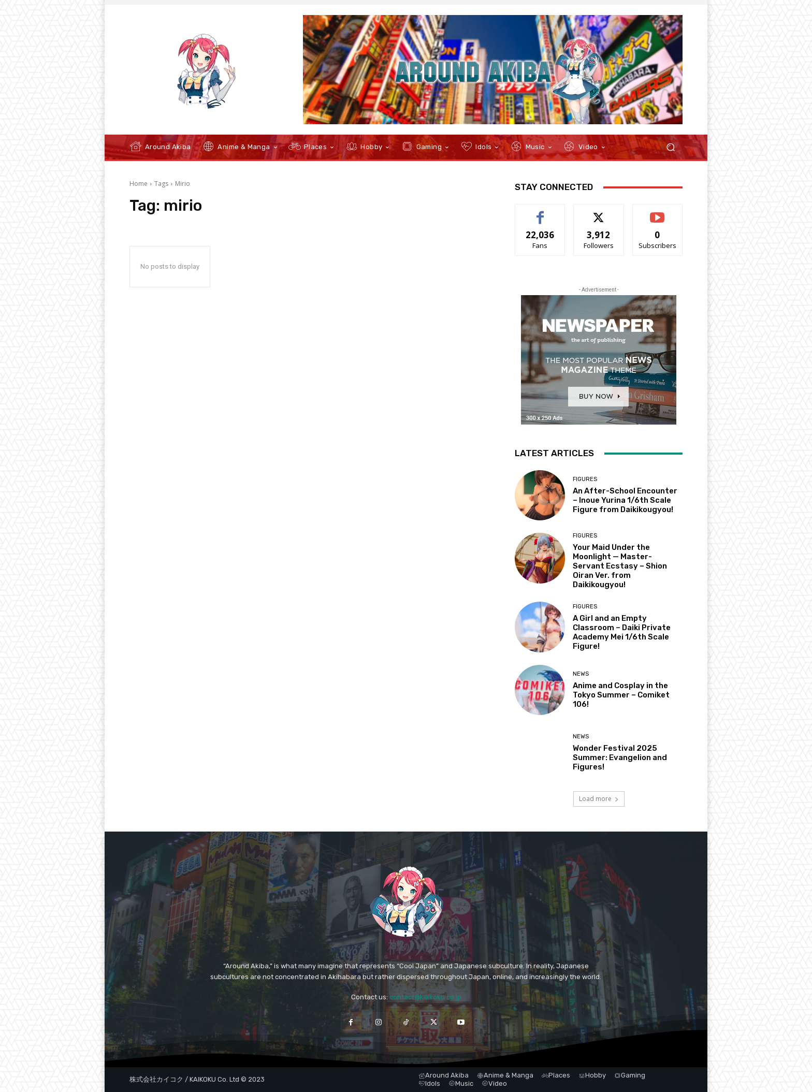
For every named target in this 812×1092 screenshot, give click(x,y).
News (581, 674)
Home (138, 183)
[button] (670, 147)
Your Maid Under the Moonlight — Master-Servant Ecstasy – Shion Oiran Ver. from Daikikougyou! (620, 566)
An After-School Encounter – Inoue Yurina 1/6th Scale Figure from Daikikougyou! (625, 500)
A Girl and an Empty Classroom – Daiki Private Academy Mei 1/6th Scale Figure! (622, 632)
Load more (599, 798)
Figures (585, 479)
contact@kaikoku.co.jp (425, 997)
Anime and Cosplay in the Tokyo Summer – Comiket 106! (621, 695)
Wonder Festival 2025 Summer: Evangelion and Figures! (620, 757)
